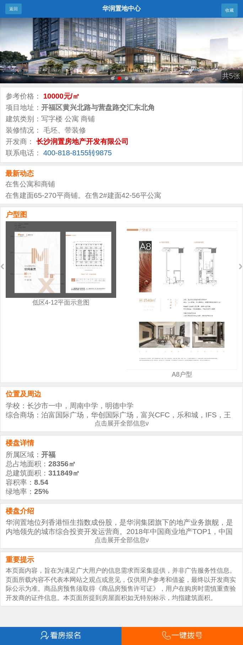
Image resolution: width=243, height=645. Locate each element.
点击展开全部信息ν (121, 423)
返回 (13, 8)
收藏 (229, 10)
